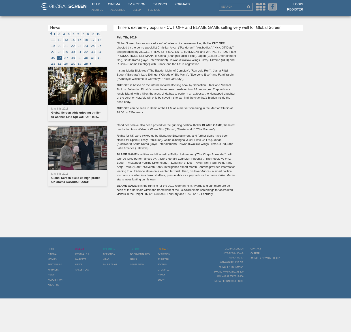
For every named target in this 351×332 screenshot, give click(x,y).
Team (96, 4)
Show (161, 280)
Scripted (163, 259)
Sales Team (82, 270)
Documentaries (140, 254)
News (51, 274)
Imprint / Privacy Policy (265, 258)
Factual (163, 264)
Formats (182, 4)
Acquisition (118, 10)
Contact (255, 248)
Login (298, 4)
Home (51, 249)
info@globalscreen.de (228, 281)
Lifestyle (163, 270)
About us (97, 10)
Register (295, 9)
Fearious (154, 10)
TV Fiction (136, 4)
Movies (52, 259)
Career (255, 253)
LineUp (137, 10)
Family (161, 274)
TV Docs (160, 4)
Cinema (114, 4)
